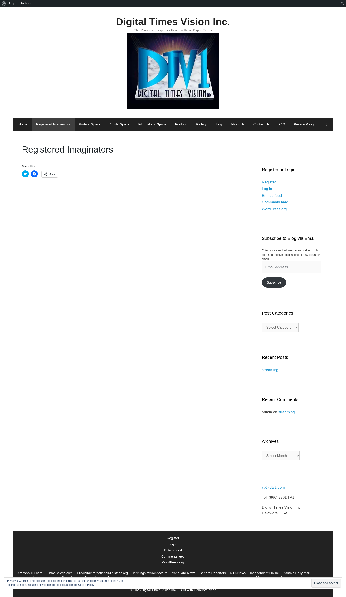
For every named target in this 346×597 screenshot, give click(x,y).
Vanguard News (183, 573)
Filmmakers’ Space (152, 124)
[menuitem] (4, 3)
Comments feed (275, 202)
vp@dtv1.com (273, 487)
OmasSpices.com (60, 573)
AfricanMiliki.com (29, 573)
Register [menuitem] (26, 3)
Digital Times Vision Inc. (173, 21)
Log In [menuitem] (13, 3)
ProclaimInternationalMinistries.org (102, 573)
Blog (218, 124)
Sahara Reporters (213, 573)
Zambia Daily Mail (296, 573)
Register (269, 182)
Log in (267, 189)
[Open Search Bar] (325, 124)
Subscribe (274, 282)
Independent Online (264, 573)
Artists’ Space (119, 124)
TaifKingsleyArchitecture (149, 573)
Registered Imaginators (53, 124)
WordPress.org (274, 209)
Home (22, 124)
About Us (237, 124)
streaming (270, 370)
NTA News (238, 573)
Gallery (201, 124)
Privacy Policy (304, 124)
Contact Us (261, 124)
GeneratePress (205, 590)
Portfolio (181, 124)
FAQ (281, 124)
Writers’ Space (90, 124)
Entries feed (272, 196)
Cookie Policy (86, 584)
